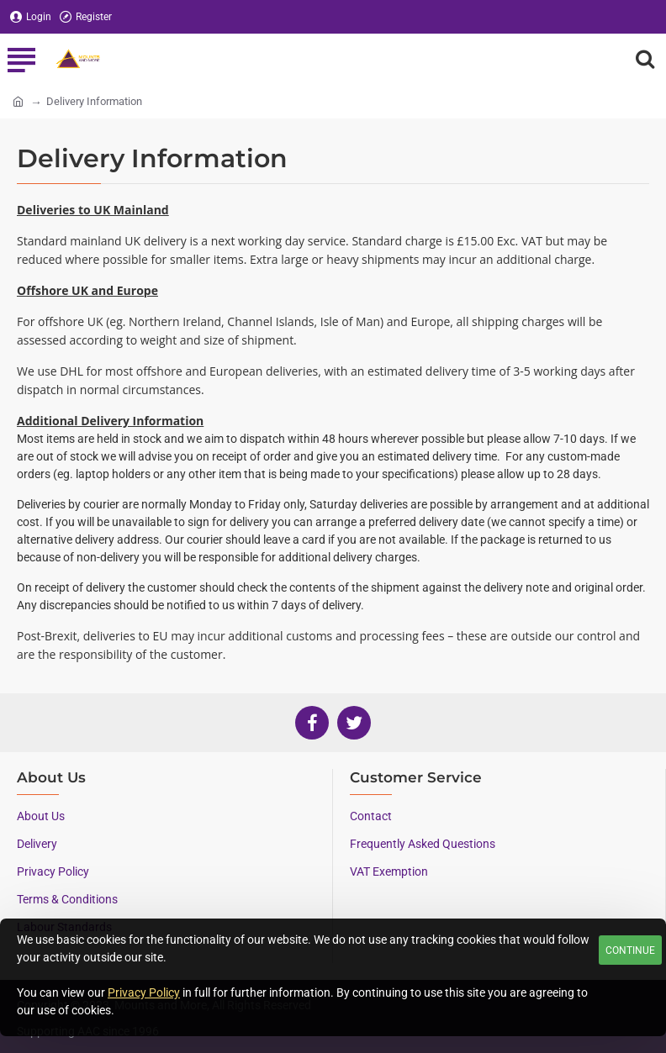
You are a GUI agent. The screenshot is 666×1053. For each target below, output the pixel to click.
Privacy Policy (144, 992)
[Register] (86, 17)
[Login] (31, 17)
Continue (630, 950)
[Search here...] (645, 59)
